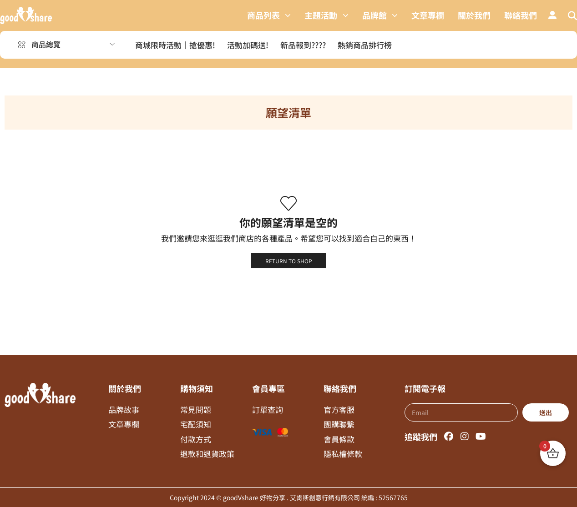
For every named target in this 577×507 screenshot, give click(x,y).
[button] (552, 15)
